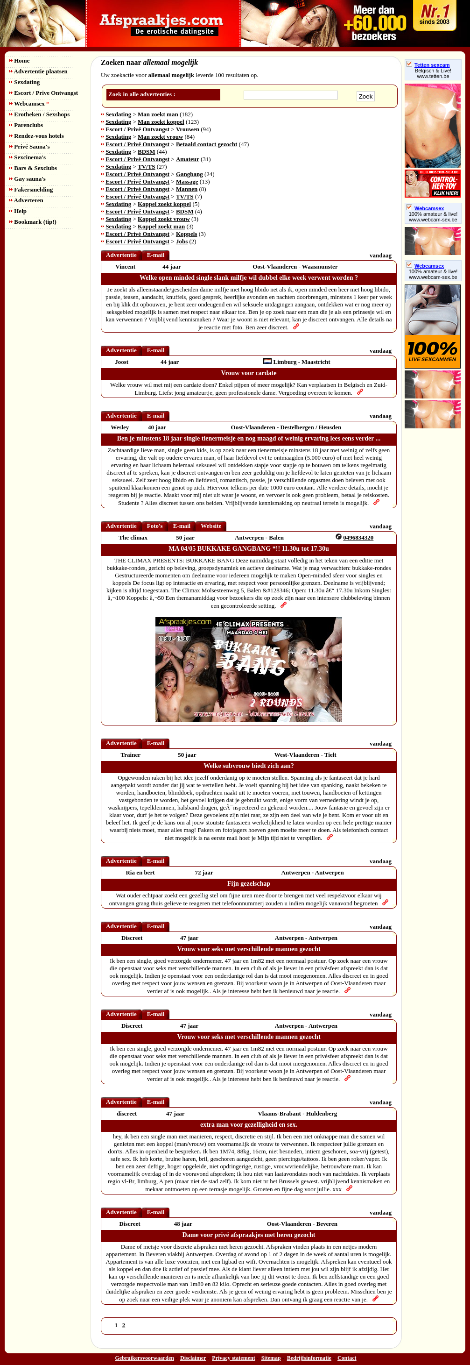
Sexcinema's (27, 157)
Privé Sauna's (29, 146)
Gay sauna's (27, 178)
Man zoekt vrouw (160, 136)
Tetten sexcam (428, 65)
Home (19, 60)
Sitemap (271, 1358)
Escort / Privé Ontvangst (137, 129)
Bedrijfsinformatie (309, 1358)
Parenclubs (26, 124)
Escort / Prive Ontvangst (43, 92)
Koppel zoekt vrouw (164, 218)
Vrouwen (187, 129)
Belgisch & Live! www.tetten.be (433, 73)
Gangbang (189, 174)
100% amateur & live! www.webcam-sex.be (433, 216)
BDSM (146, 151)
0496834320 (358, 537)
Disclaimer (193, 1358)
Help (18, 210)
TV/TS (146, 166)
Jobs (182, 241)
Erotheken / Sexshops (39, 114)
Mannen (186, 188)
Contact (347, 1358)
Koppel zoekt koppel (164, 203)
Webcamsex (29, 103)
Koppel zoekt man (161, 226)
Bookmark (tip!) (32, 221)
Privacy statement (233, 1358)
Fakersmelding (31, 189)
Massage (187, 181)
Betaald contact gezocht (206, 144)
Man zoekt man (158, 114)
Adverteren (26, 200)
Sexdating (24, 81)
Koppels (186, 233)
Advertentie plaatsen (38, 71)
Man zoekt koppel (161, 121)
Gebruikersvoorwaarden (144, 1358)
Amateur (187, 159)
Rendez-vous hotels (36, 135)
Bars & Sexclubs (33, 167)
